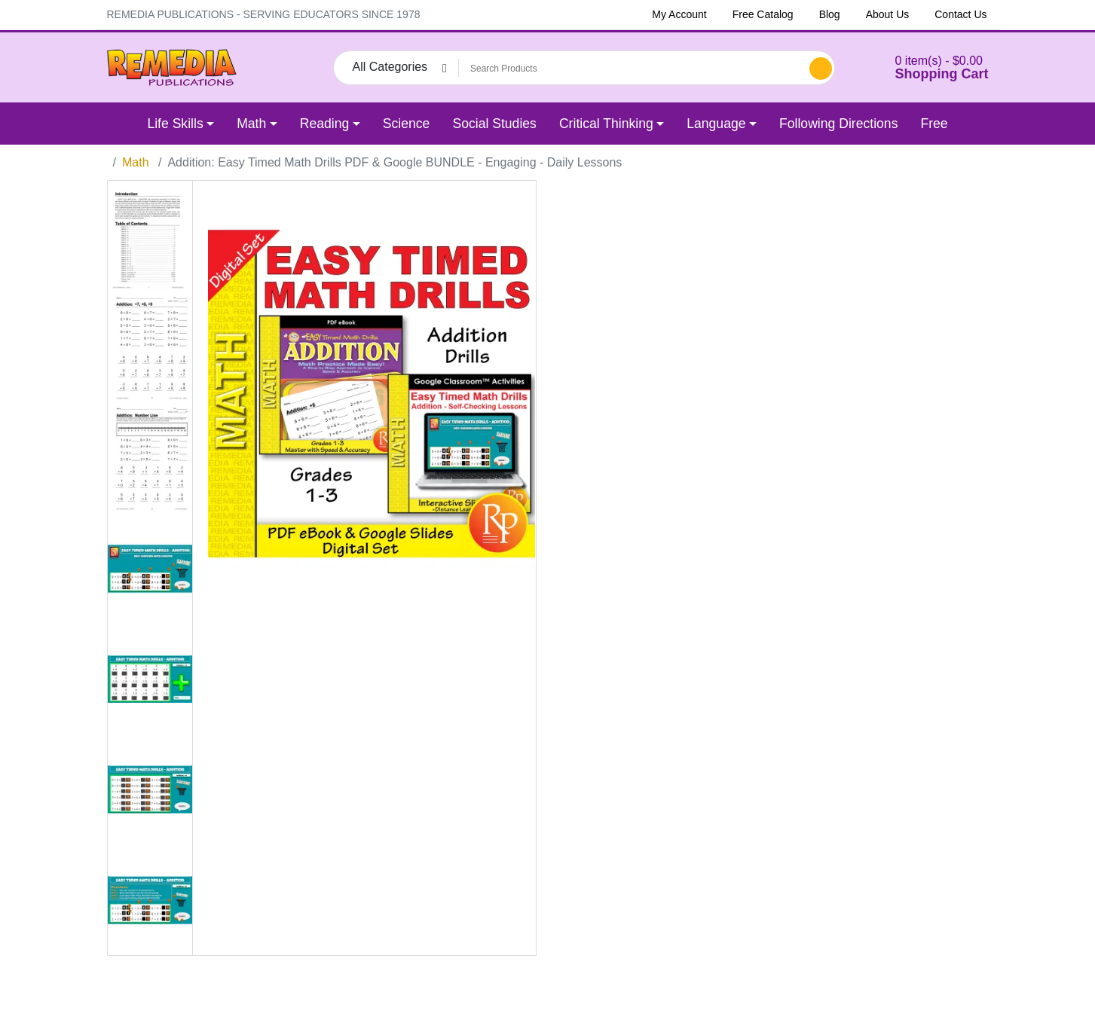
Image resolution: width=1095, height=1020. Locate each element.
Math (135, 162)
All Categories (390, 66)
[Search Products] (631, 69)
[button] (923, 67)
